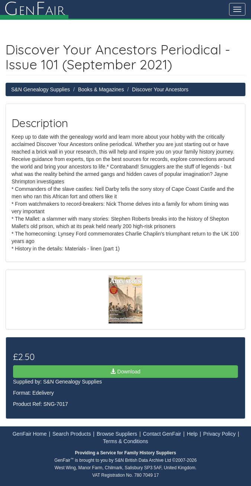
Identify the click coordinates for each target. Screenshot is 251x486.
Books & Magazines (101, 89)
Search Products (71, 434)
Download (125, 372)
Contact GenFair (162, 434)
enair (34, 9)
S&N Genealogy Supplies (40, 89)
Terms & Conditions (125, 441)
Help (192, 434)
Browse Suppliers (117, 434)
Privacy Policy (219, 434)
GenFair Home (30, 434)
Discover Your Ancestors (160, 89)
